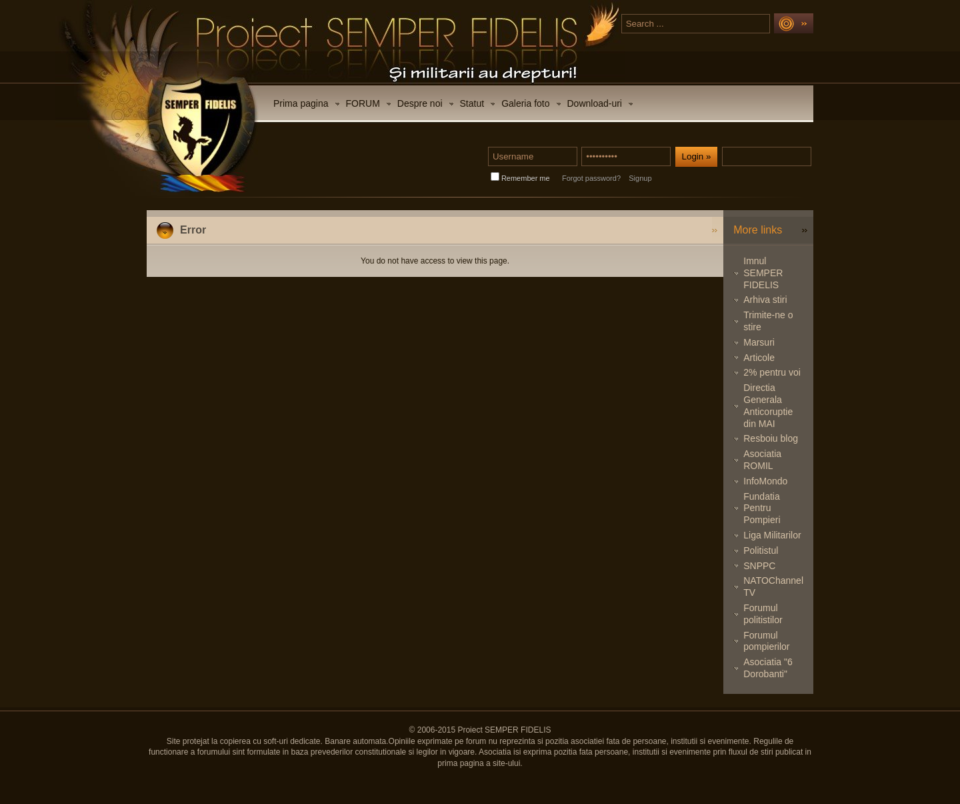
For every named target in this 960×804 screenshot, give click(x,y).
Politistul (760, 550)
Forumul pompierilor (766, 641)
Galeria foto (525, 103)
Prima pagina (301, 103)
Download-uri (594, 103)
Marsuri (759, 342)
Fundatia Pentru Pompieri (761, 508)
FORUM (363, 103)
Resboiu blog (770, 438)
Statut (472, 103)
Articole (759, 357)
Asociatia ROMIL (762, 459)
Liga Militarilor (772, 535)
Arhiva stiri (765, 299)
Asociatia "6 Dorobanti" (767, 668)
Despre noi (420, 103)
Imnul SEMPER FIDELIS (763, 273)
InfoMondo (765, 481)
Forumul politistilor (762, 613)
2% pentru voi (772, 372)
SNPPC (759, 565)
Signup (640, 178)
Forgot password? (591, 178)
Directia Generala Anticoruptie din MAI (768, 405)
